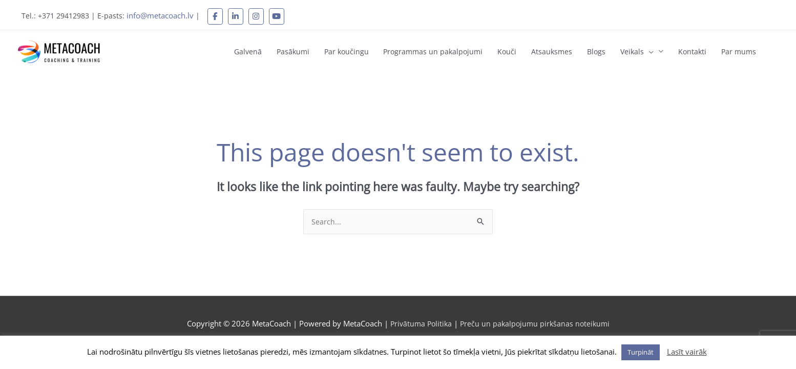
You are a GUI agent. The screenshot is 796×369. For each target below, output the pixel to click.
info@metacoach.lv (166, 14)
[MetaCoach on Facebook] (221, 15)
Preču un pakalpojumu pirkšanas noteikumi (536, 317)
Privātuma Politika (420, 317)
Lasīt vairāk (687, 351)
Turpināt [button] (640, 352)
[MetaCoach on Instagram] (262, 15)
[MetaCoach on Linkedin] (242, 15)
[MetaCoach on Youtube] (283, 15)
